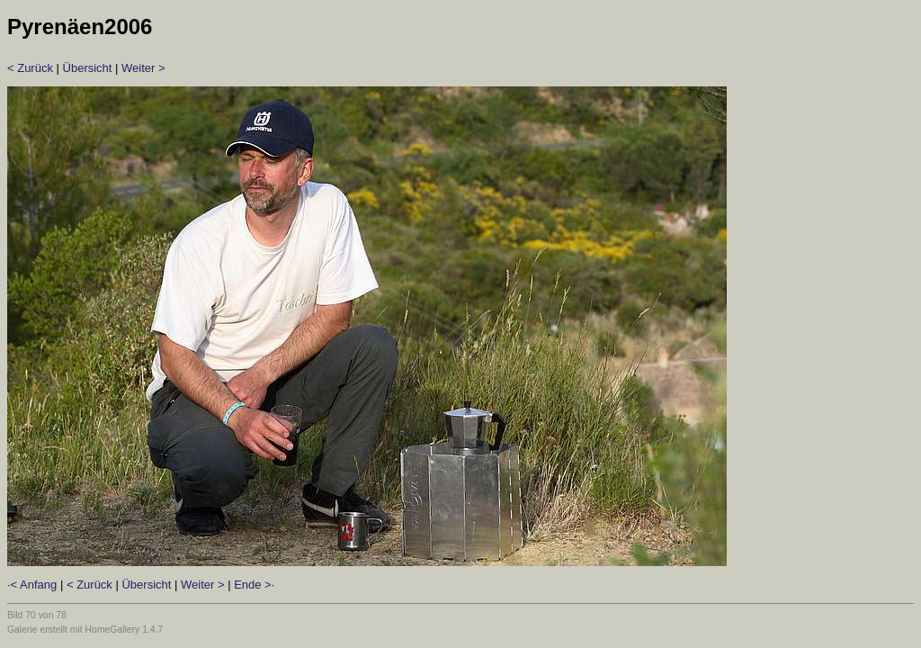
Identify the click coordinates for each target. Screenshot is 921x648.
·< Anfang (32, 584)
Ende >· (254, 584)
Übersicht (87, 68)
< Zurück (30, 68)
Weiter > (143, 68)
